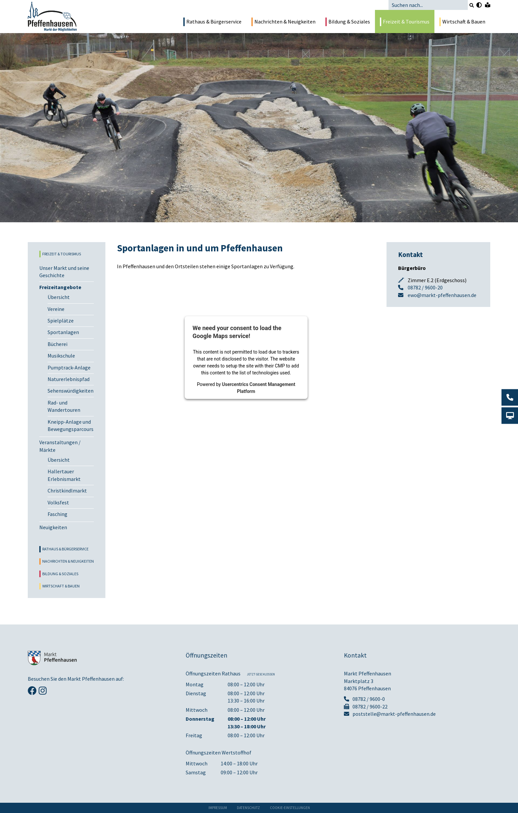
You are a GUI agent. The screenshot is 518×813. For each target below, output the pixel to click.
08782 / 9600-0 (364, 699)
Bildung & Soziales (347, 22)
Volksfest (58, 502)
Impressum (217, 807)
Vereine (56, 309)
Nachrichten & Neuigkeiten (283, 22)
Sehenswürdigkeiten (70, 390)
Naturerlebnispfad (69, 379)
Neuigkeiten (53, 527)
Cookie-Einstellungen (290, 807)
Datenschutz (248, 807)
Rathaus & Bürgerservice (212, 22)
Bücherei (57, 344)
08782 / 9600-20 (425, 287)
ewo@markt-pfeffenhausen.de (442, 295)
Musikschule (61, 355)
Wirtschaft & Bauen (462, 22)
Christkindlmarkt (67, 490)
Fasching (57, 514)
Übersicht (59, 297)
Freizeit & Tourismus (404, 22)
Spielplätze (61, 320)
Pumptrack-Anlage (69, 367)
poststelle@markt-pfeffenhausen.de (390, 713)
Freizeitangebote (60, 287)
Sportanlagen (63, 332)
